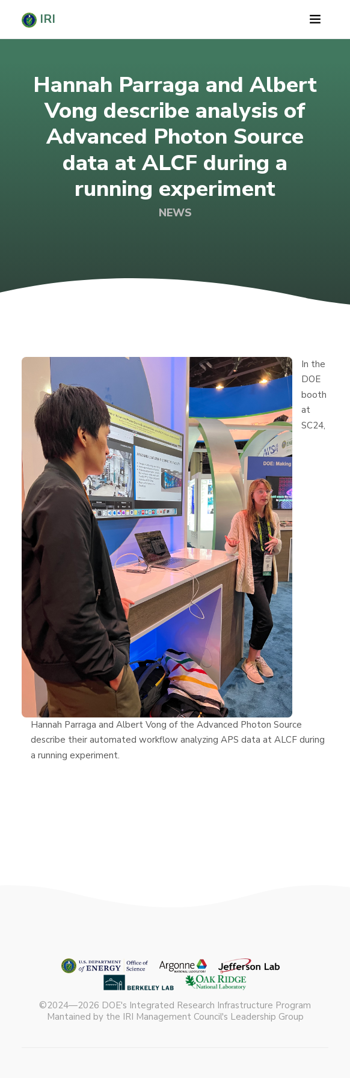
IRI (38, 19)
